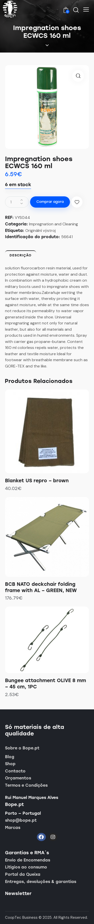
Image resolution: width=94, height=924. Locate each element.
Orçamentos (18, 778)
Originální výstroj (40, 230)
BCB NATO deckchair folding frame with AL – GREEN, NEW (41, 587)
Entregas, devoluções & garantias (40, 881)
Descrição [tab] (21, 255)
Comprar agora (50, 202)
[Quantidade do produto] (17, 202)
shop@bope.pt (21, 820)
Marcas (12, 827)
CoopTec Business (21, 917)
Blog (9, 756)
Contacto (15, 771)
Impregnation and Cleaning (53, 224)
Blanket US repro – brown (37, 481)
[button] (86, 10)
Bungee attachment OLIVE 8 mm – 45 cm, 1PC (45, 684)
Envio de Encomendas (27, 860)
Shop (10, 763)
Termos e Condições (26, 785)
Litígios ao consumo (26, 867)
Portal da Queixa (22, 874)
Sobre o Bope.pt (22, 748)
